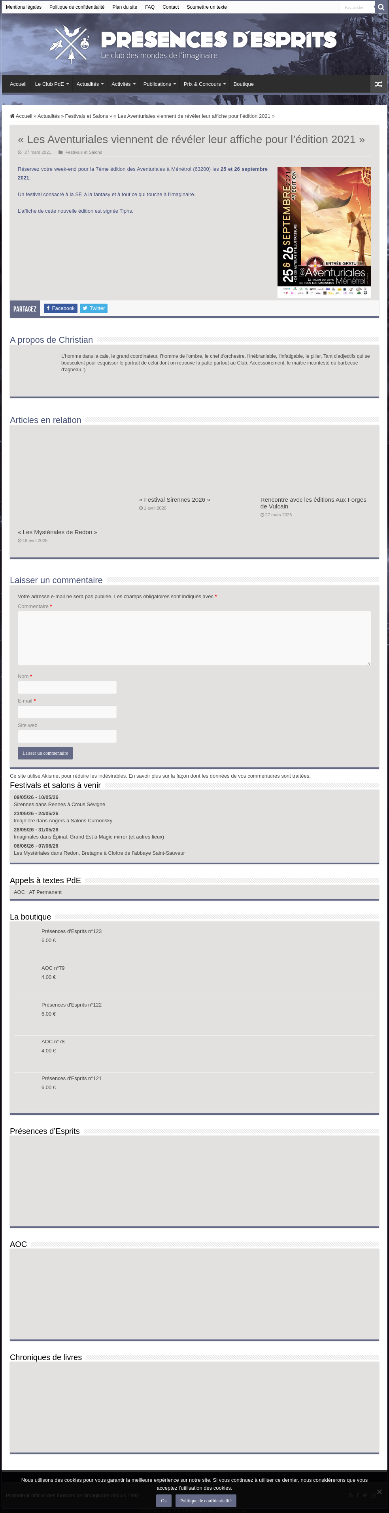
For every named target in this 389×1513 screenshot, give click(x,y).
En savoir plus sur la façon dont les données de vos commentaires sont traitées (219, 776)
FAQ (150, 7)
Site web (28, 725)
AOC (20, 892)
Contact (170, 7)
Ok (164, 1501)
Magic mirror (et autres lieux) (131, 837)
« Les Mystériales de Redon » (57, 532)
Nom (25, 676)
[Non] (379, 1492)
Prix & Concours (202, 84)
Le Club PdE (49, 84)
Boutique (244, 84)
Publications (157, 84)
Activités (120, 84)
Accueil (18, 84)
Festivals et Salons (86, 116)
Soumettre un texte (207, 7)
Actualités (88, 84)
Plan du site (124, 7)
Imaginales (26, 837)
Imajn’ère (24, 821)
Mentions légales (24, 7)
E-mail (27, 701)
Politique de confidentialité (76, 7)
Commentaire (35, 606)
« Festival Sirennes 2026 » (174, 499)
